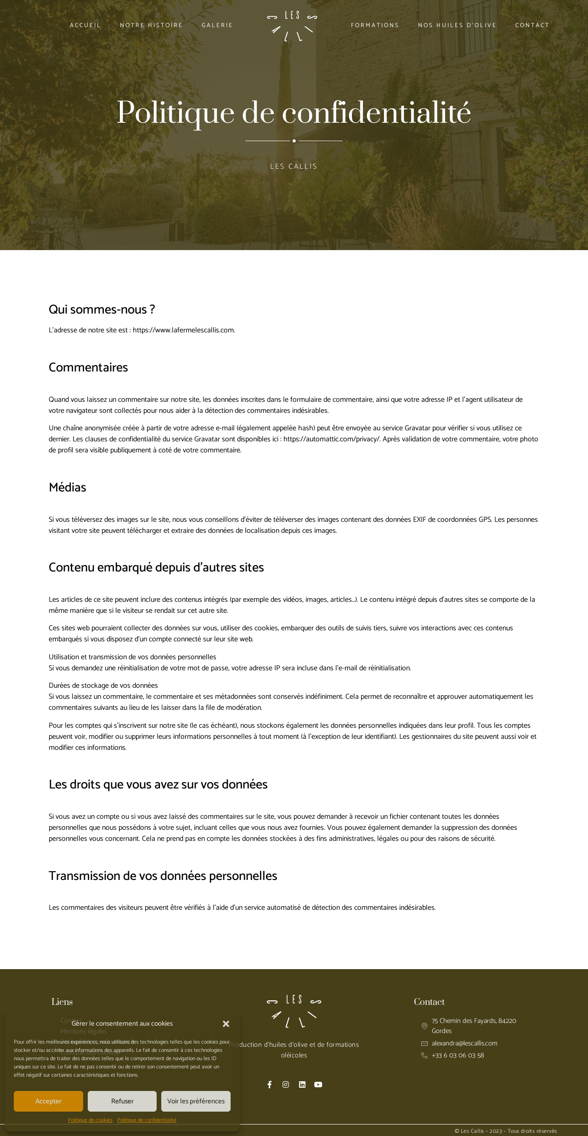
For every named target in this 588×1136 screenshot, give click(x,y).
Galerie (217, 25)
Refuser (122, 1101)
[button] (226, 1023)
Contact (532, 25)
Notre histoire (151, 25)
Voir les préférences (196, 1101)
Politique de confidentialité (146, 1120)
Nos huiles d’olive (457, 25)
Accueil (86, 25)
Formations (375, 25)
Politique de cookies (90, 1120)
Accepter (48, 1101)
